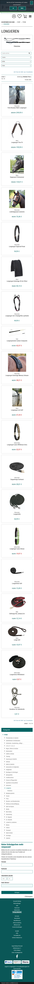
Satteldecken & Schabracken (13, 740)
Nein (22, 8)
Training (8, 756)
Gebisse (8, 761)
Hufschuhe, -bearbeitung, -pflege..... (15, 743)
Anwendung (9, 814)
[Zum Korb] (25, 16)
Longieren (8, 788)
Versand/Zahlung (17, 901)
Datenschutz (17, 910)
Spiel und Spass (10, 806)
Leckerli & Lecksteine (11, 822)
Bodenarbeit (9, 751)
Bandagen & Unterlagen (12, 772)
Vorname (3, 862)
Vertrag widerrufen (17, 912)
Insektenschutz (10, 777)
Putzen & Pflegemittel (11, 780)
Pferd (24, 22)
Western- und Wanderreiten (13, 801)
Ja (13, 8)
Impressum (17, 907)
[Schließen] (31, 3)
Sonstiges (8, 835)
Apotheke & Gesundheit (12, 783)
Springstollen (9, 775)
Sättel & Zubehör (10, 764)
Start (18, 22)
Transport (8, 830)
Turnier (7, 796)
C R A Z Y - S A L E (10, 746)
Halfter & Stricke (10, 754)
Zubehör (8, 838)
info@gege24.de (18, 952)
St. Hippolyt (9, 817)
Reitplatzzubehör (10, 793)
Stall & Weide (9, 833)
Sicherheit (8, 785)
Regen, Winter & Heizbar (12, 748)
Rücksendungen (17, 903)
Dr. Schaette (9, 819)
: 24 (28, 79)
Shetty (7, 809)
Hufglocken (9, 769)
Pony (7, 798)
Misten (7, 825)
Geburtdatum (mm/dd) (7, 875)
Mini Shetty (9, 812)
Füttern (8, 827)
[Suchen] (29, 53)
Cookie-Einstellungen (17, 927)
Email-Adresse (5, 882)
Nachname (4, 868)
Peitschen (17, 46)
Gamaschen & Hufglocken (12, 767)
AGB (17, 905)
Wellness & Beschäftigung (12, 804)
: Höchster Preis (24, 76)
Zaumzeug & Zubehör (11, 759)
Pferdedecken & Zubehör (12, 738)
